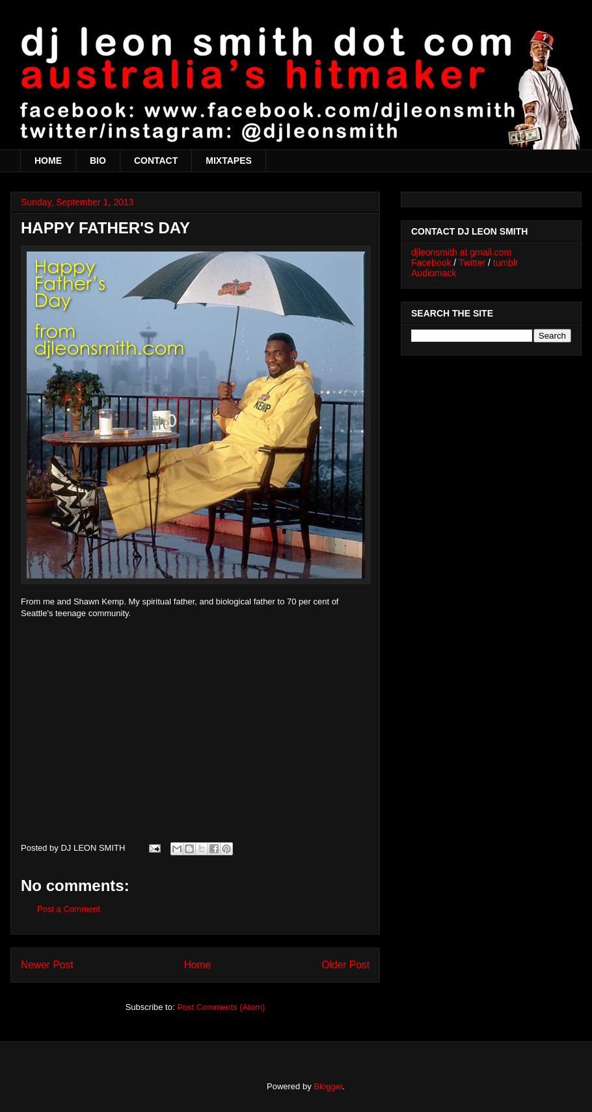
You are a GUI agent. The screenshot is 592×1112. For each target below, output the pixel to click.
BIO (98, 160)
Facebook (431, 262)
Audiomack (433, 273)
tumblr (505, 262)
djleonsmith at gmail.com (461, 252)
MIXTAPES (229, 160)
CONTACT (156, 160)
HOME (48, 160)
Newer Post (47, 964)
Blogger (328, 1086)
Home (197, 964)
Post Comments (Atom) (221, 1007)
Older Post (345, 964)
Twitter (472, 262)
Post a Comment (68, 909)
